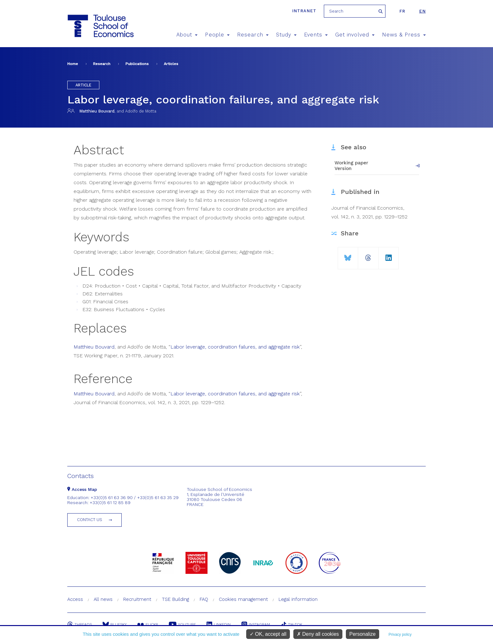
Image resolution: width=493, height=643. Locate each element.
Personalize (362, 634)
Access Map (82, 489)
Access (75, 599)
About (187, 35)
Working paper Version (351, 165)
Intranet (304, 10)
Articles (171, 64)
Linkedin (219, 624)
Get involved (354, 35)
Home (72, 64)
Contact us (89, 519)
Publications (137, 64)
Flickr (147, 624)
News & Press (404, 35)
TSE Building (175, 599)
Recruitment (137, 599)
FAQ (204, 599)
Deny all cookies (318, 634)
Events (316, 35)
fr (402, 11)
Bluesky (114, 624)
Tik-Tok (291, 624)
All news (103, 599)
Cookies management (243, 599)
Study (286, 35)
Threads (79, 624)
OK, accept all (268, 634)
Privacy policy (400, 634)
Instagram (255, 624)
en (422, 11)
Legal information (298, 599)
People (217, 35)
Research (253, 35)
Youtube (182, 624)
